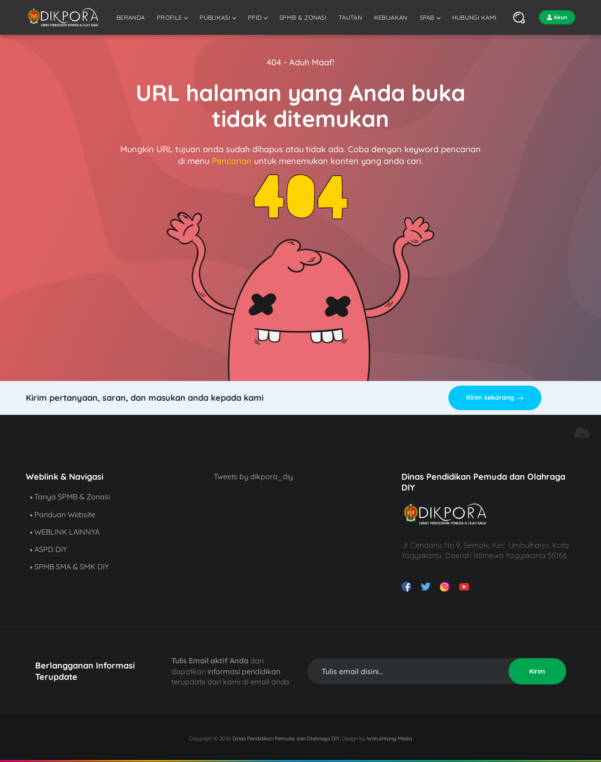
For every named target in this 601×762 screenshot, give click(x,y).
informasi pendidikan (244, 671)
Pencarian (232, 161)
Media (405, 738)
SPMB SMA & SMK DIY (70, 566)
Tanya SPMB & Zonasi (70, 496)
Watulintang (382, 738)
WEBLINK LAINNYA (65, 532)
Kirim (537, 671)
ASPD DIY (49, 549)
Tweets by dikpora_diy (253, 476)
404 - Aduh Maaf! (300, 62)
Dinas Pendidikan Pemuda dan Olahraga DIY (285, 738)
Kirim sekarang (495, 397)
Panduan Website (63, 514)
